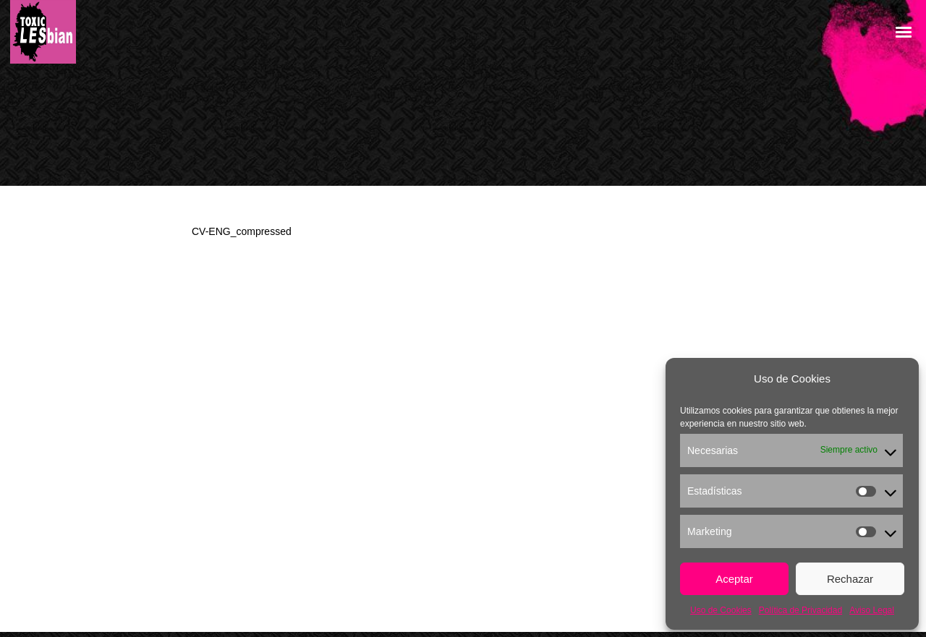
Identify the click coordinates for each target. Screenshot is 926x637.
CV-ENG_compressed (242, 231)
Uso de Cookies (721, 610)
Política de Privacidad (800, 610)
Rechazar (850, 579)
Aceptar (734, 579)
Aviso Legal (871, 610)
